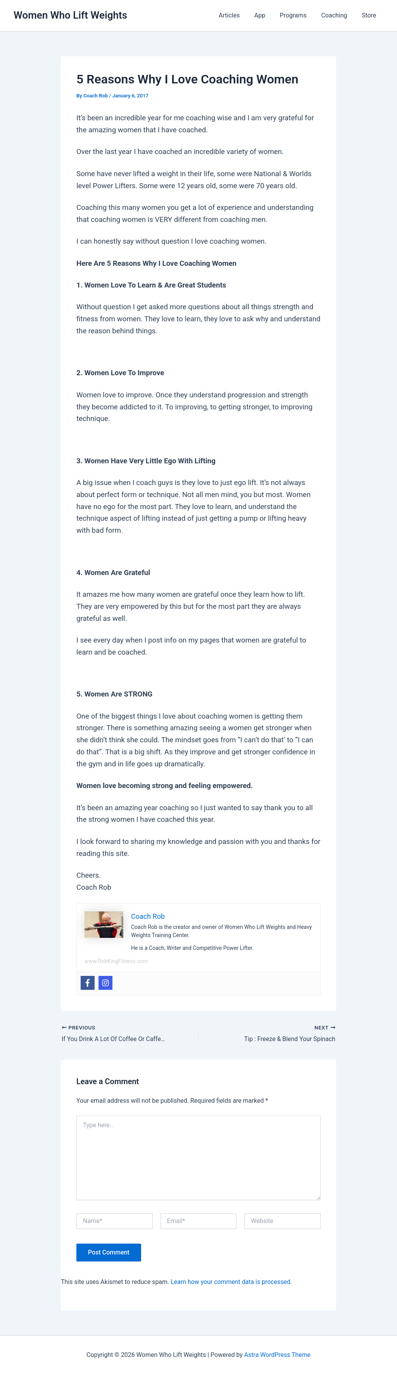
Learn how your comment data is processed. (232, 1281)
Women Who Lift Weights (70, 15)
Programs (298, 15)
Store (370, 15)
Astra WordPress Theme (277, 1354)
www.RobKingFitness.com (116, 961)
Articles (238, 15)
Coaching (337, 15)
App (266, 15)
